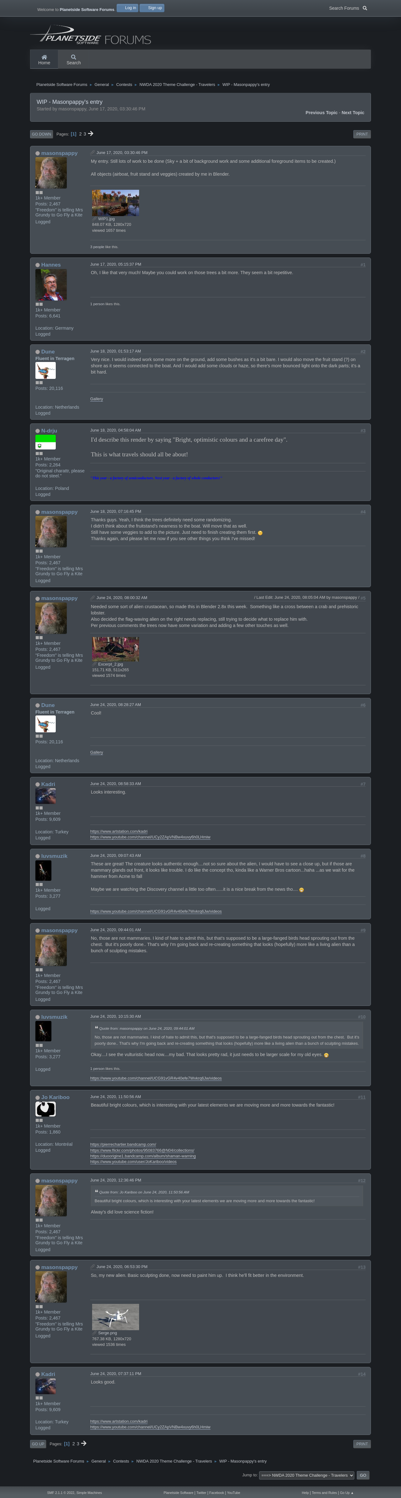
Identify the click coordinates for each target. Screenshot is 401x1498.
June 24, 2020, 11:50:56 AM (115, 1101)
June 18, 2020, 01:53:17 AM (115, 356)
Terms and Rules (324, 1493)
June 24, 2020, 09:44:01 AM (115, 934)
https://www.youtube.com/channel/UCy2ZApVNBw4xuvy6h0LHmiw (150, 842)
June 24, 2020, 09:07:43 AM (115, 860)
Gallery (96, 403)
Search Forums (348, 7)
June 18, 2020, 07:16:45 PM (115, 516)
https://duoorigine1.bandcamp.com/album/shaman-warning (143, 1160)
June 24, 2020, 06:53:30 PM (122, 1271)
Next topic (353, 117)
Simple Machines (89, 1493)
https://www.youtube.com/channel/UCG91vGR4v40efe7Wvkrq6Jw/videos (156, 916)
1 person (97, 309)
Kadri (48, 789)
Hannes (51, 270)
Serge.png (104, 1338)
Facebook (216, 1493)
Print (362, 139)
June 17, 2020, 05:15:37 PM (115, 269)
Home (44, 60)
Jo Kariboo (55, 1102)
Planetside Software (178, 1493)
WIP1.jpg (103, 223)
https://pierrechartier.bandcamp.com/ (123, 1149)
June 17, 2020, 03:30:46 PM (122, 157)
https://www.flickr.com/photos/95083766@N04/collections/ (142, 1155)
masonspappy (59, 158)
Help (305, 1493)
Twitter (201, 1493)
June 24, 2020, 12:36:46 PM (115, 1185)
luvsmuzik (54, 861)
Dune (48, 356)
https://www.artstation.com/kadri (119, 836)
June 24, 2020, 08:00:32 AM (121, 602)
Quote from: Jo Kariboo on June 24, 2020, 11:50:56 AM (144, 1197)
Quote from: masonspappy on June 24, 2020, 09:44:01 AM (147, 1033)
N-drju (49, 435)
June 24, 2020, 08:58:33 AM (115, 788)
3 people (97, 251)
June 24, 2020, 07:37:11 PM (115, 1378)
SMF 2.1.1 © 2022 (60, 1493)
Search (73, 60)
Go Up (38, 1449)
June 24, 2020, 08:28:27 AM (115, 709)
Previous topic (322, 117)
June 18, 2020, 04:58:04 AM (115, 435)
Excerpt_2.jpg (107, 669)
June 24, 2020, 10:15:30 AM (115, 1021)
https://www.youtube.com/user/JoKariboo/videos (133, 1166)
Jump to (249, 1480)
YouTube (233, 1493)
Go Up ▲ (347, 1493)
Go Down (41, 139)
